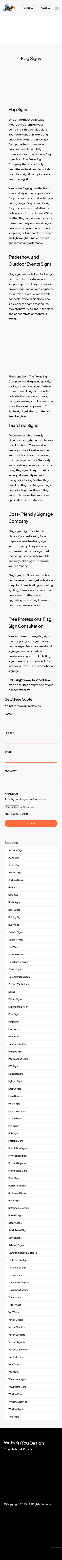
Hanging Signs (15, 1051)
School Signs (15, 1237)
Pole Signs (13, 1133)
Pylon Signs (14, 1178)
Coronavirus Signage (19, 976)
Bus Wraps (13, 924)
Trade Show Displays (19, 1282)
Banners (12, 887)
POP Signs (13, 1125)
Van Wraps (13, 1312)
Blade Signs (14, 902)
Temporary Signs (17, 1267)
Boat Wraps (14, 909)
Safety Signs (15, 1222)
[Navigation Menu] (57, 8)
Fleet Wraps (14, 1028)
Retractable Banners (18, 1207)
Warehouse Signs (17, 1379)
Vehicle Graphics (16, 1327)
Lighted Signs (15, 1081)
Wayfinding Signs (17, 1386)
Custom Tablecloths (18, 984)
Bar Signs (13, 894)
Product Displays (17, 1163)
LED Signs (13, 1066)
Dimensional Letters (18, 1006)
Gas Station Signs (17, 1043)
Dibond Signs (15, 999)
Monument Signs (17, 1110)
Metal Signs (14, 1103)
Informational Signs (18, 1058)
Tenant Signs (15, 1274)
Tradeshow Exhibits (18, 1289)
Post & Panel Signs (17, 1148)
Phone (9, 733)
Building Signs (15, 917)
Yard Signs (13, 1416)
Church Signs (15, 969)
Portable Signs (15, 1140)
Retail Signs (14, 1200)
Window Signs (15, 1409)
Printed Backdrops (18, 1155)
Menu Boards (15, 1096)
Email (9, 752)
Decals (11, 991)
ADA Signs (13, 857)
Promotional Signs (17, 1170)
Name (9, 714)
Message (11, 771)
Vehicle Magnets (16, 1342)
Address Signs (15, 879)
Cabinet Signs (15, 932)
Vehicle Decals (15, 1319)
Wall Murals (14, 1371)
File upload (11, 793)
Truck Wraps (14, 1304)
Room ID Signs (15, 1215)
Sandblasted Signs (18, 1230)
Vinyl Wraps (14, 1364)
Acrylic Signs (14, 864)
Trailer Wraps (15, 1297)
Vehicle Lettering (16, 1334)
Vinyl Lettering (15, 1356)
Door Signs (14, 1014)
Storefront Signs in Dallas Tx (22, 1252)
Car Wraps (13, 946)
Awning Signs (15, 872)
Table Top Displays (17, 1260)
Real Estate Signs (17, 1185)
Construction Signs (18, 961)
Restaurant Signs (17, 1192)
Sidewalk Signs (16, 1245)
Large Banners (15, 1073)
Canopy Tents (15, 939)
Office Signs (14, 1118)
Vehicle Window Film (18, 1349)
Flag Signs (13, 1021)
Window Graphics (17, 1401)
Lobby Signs (14, 1088)
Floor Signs (14, 1036)
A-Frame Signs (16, 850)
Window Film (15, 1394)
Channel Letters (16, 954)
